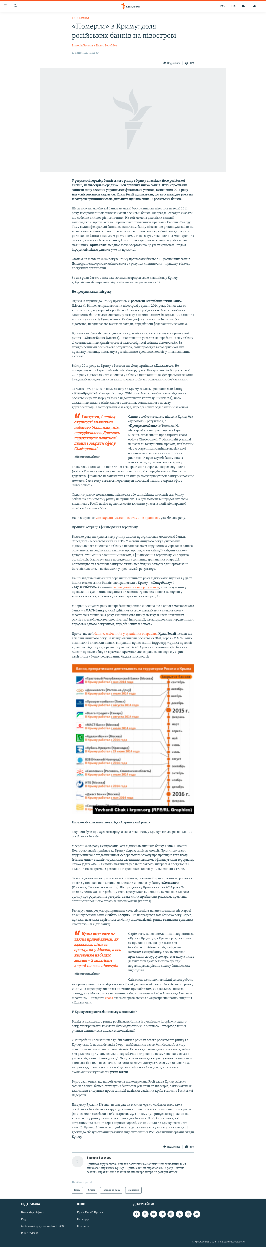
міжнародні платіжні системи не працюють (127, 518)
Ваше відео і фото (32, 1212)
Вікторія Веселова (83, 45)
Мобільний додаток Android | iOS (42, 1226)
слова (109, 998)
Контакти (83, 1226)
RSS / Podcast (29, 1233)
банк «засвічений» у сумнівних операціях (125, 634)
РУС (222, 6)
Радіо (24, 1219)
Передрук (83, 1219)
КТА (233, 6)
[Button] (171, 63)
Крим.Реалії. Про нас (90, 1212)
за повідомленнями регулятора (136, 587)
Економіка (80, 18)
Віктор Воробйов (106, 45)
